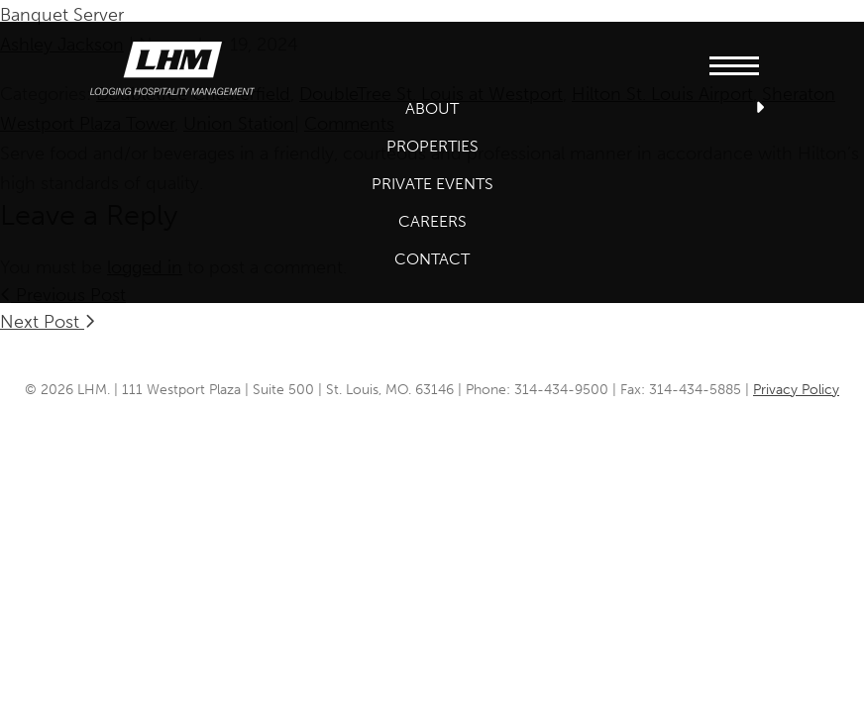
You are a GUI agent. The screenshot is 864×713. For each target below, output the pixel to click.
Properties (432, 146)
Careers (432, 221)
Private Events (432, 183)
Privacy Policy (796, 389)
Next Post (47, 322)
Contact (432, 259)
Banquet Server (62, 15)
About (432, 108)
